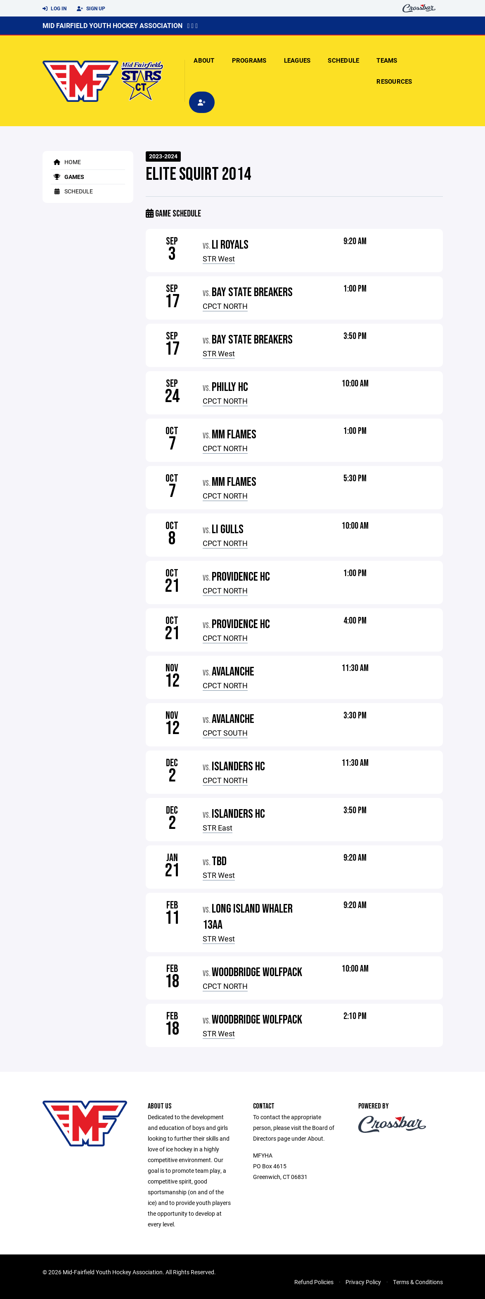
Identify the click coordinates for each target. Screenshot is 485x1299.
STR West (219, 259)
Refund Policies (314, 1282)
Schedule (343, 60)
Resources (394, 81)
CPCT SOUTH (225, 733)
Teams (386, 60)
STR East (217, 828)
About (204, 60)
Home (66, 162)
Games (67, 177)
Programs (249, 60)
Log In (54, 8)
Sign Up (91, 8)
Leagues (297, 60)
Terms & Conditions (418, 1282)
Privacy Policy (363, 1282)
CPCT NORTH (225, 306)
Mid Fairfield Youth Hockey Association (112, 25)
